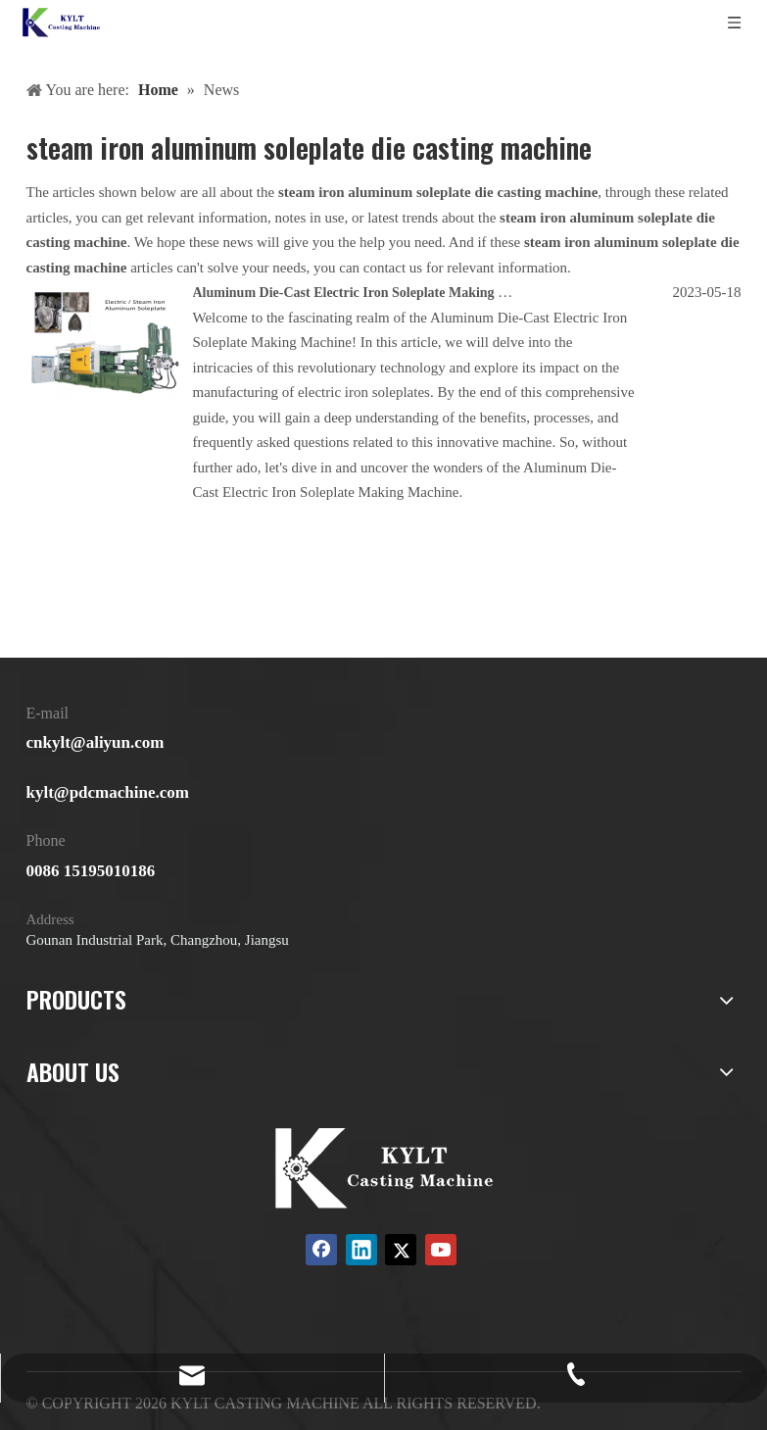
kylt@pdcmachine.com (107, 792)
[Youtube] (440, 1249)
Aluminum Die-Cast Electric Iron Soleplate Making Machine (371, 292)
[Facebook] (321, 1249)
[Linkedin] (361, 1249)
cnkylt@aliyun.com (95, 742)
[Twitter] (400, 1249)
